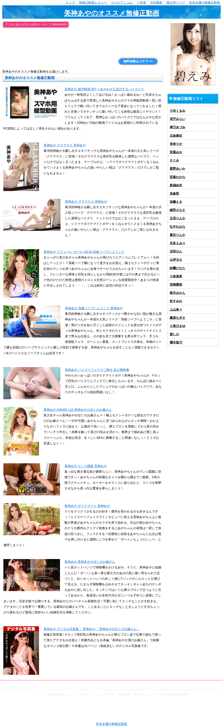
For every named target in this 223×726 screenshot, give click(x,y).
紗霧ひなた (177, 268)
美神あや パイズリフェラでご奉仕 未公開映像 (97, 370)
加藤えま (176, 201)
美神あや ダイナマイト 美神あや (87, 506)
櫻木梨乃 (176, 342)
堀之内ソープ (175, 2)
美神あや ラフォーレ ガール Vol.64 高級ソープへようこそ (83, 252)
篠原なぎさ (177, 317)
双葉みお (176, 152)
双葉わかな (177, 177)
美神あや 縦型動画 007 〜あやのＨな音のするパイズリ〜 (104, 89)
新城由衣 (176, 185)
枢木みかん (177, 293)
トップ (70, 2)
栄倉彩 (174, 193)
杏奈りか (176, 144)
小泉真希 (176, 276)
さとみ (174, 160)
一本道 (141, 2)
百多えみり (177, 243)
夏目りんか (177, 235)
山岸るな (176, 259)
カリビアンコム (122, 2)
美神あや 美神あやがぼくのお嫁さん (89, 561)
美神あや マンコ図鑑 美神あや (85, 466)
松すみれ (176, 301)
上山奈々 (176, 309)
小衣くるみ (177, 110)
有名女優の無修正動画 (204, 2)
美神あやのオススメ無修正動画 (111, 13)
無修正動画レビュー (93, 2)
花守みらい (177, 119)
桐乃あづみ (177, 127)
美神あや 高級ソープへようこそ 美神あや (94, 308)
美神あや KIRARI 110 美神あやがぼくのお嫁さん (77, 409)
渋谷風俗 (156, 2)
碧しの (174, 334)
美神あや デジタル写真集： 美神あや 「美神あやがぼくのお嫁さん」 (91, 629)
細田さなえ (177, 210)
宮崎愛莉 (176, 284)
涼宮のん (176, 251)
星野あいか (177, 168)
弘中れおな (177, 226)
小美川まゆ (177, 326)
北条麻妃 (176, 135)
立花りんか (177, 218)
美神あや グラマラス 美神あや (64, 145)
